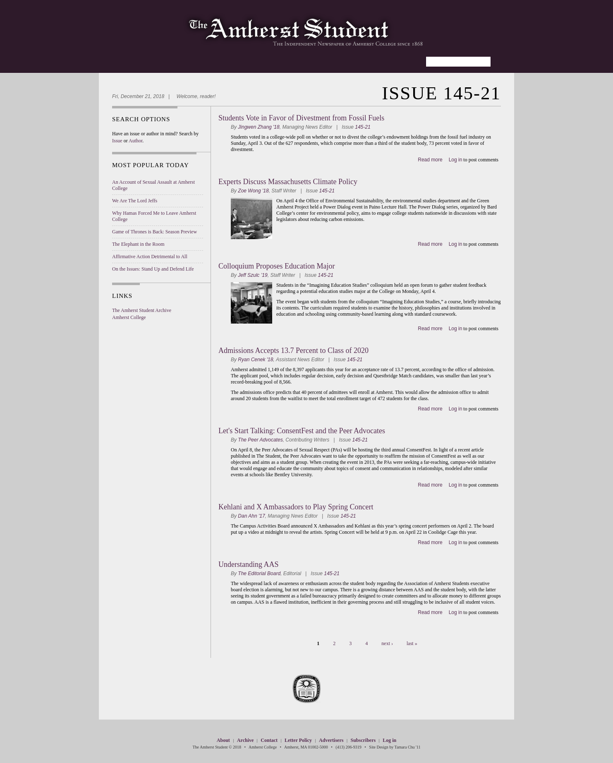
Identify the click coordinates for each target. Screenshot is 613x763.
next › (387, 643)
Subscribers (363, 740)
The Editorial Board (259, 573)
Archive (245, 740)
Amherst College (129, 317)
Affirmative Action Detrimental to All (149, 256)
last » (412, 643)
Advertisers (331, 740)
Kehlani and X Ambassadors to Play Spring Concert (295, 507)
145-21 (362, 127)
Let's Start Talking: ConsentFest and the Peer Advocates (301, 431)
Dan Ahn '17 (251, 516)
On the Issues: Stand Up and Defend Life (153, 269)
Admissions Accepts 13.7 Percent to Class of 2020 (293, 350)
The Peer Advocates (260, 440)
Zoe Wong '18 (253, 191)
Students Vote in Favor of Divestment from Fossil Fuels (301, 118)
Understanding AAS (248, 564)
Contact (269, 740)
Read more (430, 160)
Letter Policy (298, 740)
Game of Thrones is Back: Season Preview (154, 232)
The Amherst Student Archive (141, 310)
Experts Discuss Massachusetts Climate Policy (287, 182)
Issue (117, 141)
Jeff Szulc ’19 (252, 275)
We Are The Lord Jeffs (134, 201)
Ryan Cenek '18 (255, 359)
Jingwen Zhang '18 (258, 127)
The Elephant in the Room (138, 244)
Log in (455, 160)
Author (135, 141)
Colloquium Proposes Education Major (276, 266)
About (223, 740)
